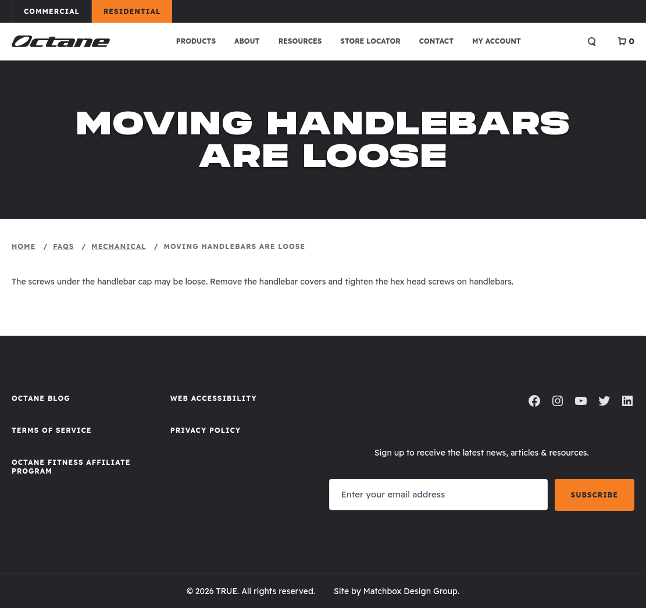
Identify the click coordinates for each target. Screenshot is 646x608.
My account (496, 41)
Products (196, 41)
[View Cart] (626, 41)
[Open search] (592, 41)
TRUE (226, 591)
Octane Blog (41, 398)
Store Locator (370, 41)
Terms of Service (52, 430)
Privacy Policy (205, 430)
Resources (300, 41)
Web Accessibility (213, 398)
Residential (137, 11)
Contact (436, 41)
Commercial (57, 11)
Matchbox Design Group (410, 591)
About (247, 41)
